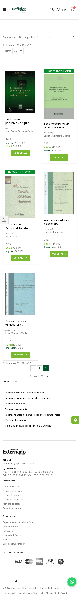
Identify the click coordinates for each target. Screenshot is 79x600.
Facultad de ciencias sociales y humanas (24, 392)
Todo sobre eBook (12, 486)
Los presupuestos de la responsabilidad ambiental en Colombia (56, 129)
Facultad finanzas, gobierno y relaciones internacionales (32, 414)
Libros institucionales (15, 420)
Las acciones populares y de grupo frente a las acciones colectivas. (18, 125)
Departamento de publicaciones (18, 522)
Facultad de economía (16, 409)
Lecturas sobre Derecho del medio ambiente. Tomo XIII (17, 228)
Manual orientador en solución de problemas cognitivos (56, 223)
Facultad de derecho (15, 403)
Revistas (7, 539)
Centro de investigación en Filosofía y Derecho (28, 425)
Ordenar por (9, 37)
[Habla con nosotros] (71, 581)
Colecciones (8, 531)
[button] (52, 9)
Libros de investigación (14, 543)
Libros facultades (11, 526)
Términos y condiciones (14, 499)
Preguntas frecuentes (13, 490)
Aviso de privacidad (12, 508)
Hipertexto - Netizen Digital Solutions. (52, 593)
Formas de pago (11, 495)
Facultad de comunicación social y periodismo (27, 398)
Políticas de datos (11, 503)
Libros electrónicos (12, 535)
